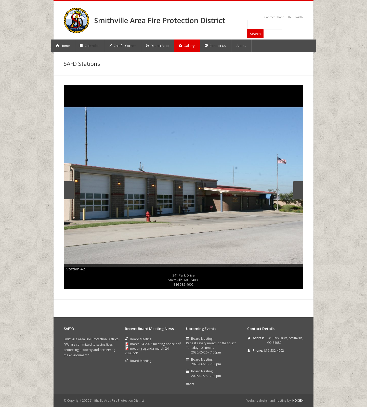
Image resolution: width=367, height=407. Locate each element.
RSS (301, 9)
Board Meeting (140, 339)
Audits (241, 45)
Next (298, 190)
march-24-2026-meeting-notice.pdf (155, 344)
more (190, 383)
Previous (69, 190)
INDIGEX (297, 400)
